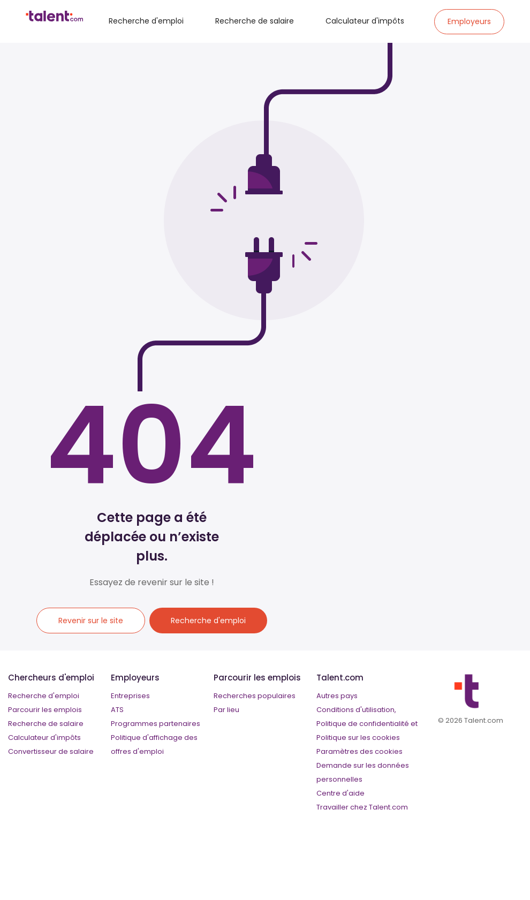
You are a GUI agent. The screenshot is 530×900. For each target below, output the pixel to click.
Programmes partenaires (155, 724)
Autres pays (337, 696)
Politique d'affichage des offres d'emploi (154, 744)
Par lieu (226, 710)
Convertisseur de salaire (51, 751)
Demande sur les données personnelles (362, 772)
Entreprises (130, 696)
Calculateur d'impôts (364, 21)
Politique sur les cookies (358, 737)
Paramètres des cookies (359, 751)
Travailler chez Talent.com (362, 807)
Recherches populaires (255, 696)
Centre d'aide (340, 793)
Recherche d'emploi (146, 21)
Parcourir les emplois (45, 710)
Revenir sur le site (90, 620)
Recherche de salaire (254, 21)
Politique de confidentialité (362, 724)
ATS (117, 710)
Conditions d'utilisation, (356, 710)
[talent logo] (54, 18)
